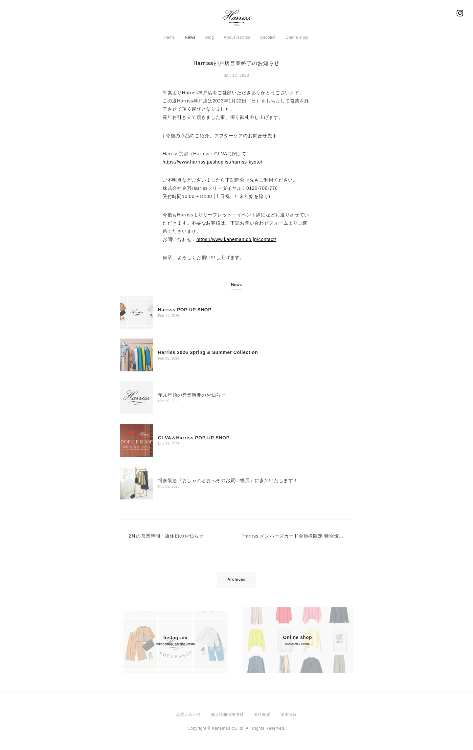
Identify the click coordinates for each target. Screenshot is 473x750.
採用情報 (288, 715)
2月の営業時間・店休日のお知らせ (166, 536)
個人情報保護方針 (227, 715)
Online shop (297, 37)
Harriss (236, 20)
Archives (236, 579)
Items (169, 37)
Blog (209, 37)
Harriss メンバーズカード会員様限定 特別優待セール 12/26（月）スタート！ (293, 536)
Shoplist (268, 37)
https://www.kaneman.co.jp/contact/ (236, 239)
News (190, 37)
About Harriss (237, 37)
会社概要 (262, 715)
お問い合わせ (188, 715)
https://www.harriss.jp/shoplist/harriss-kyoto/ (212, 162)
